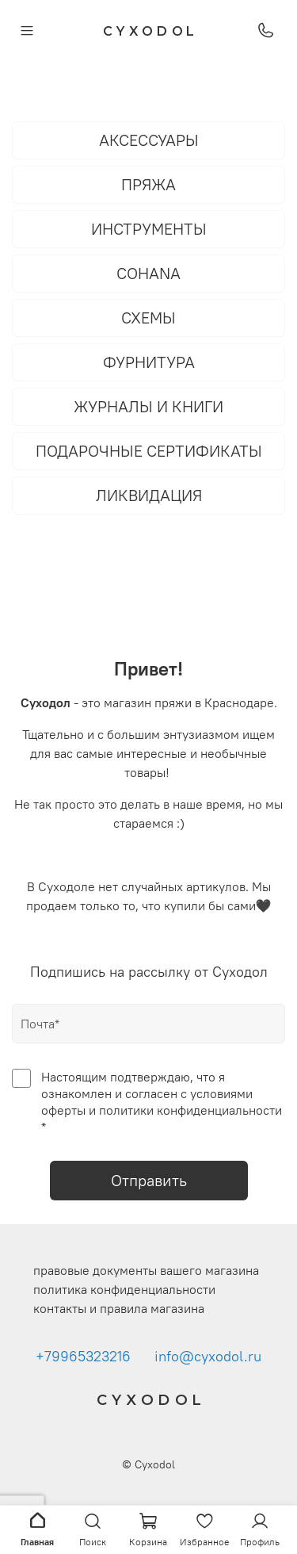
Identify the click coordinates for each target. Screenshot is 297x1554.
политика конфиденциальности (124, 1289)
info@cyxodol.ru (207, 1356)
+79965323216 (83, 1356)
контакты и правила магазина (118, 1308)
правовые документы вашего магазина (146, 1270)
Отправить (149, 1180)
